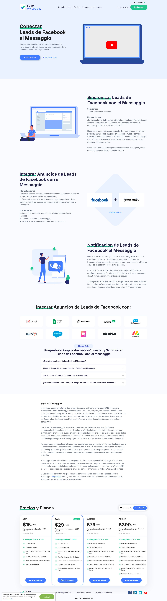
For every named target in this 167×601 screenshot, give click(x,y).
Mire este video (49, 57)
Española (138, 2)
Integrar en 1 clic (115, 212)
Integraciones (88, 7)
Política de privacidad (63, 593)
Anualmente (140, 508)
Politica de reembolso (104, 593)
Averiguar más (8, 599)
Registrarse (139, 7)
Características (64, 7)
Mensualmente (126, 508)
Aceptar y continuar (47, 596)
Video (99, 7)
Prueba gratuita (30, 57)
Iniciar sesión (122, 7)
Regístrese (56, 477)
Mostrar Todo (83, 346)
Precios (77, 7)
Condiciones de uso (83, 593)
